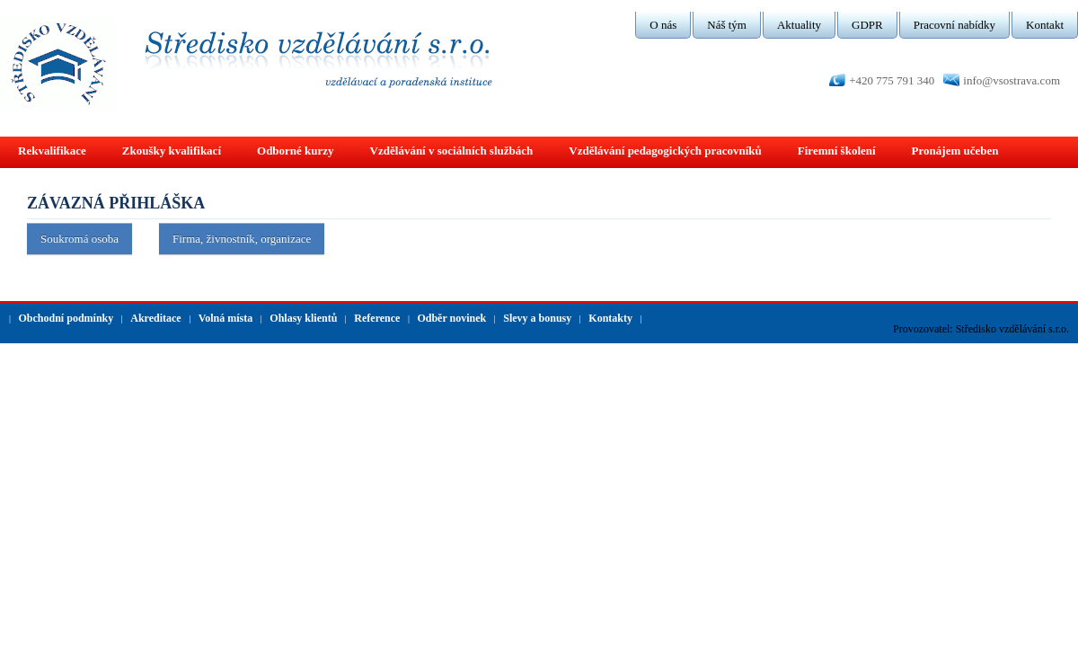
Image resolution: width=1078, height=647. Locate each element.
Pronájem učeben (955, 150)
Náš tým (727, 24)
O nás (662, 24)
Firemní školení (837, 150)
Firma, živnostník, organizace (241, 238)
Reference (377, 318)
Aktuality (799, 24)
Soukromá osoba (79, 238)
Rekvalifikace (52, 150)
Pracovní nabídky (954, 24)
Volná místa (226, 318)
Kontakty (610, 318)
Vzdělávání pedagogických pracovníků (665, 150)
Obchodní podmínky (66, 318)
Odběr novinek (451, 318)
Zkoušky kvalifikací (171, 150)
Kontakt (1045, 24)
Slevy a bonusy (537, 318)
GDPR (867, 24)
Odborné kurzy (295, 150)
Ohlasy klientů (303, 318)
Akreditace (155, 318)
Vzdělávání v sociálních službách (452, 150)
